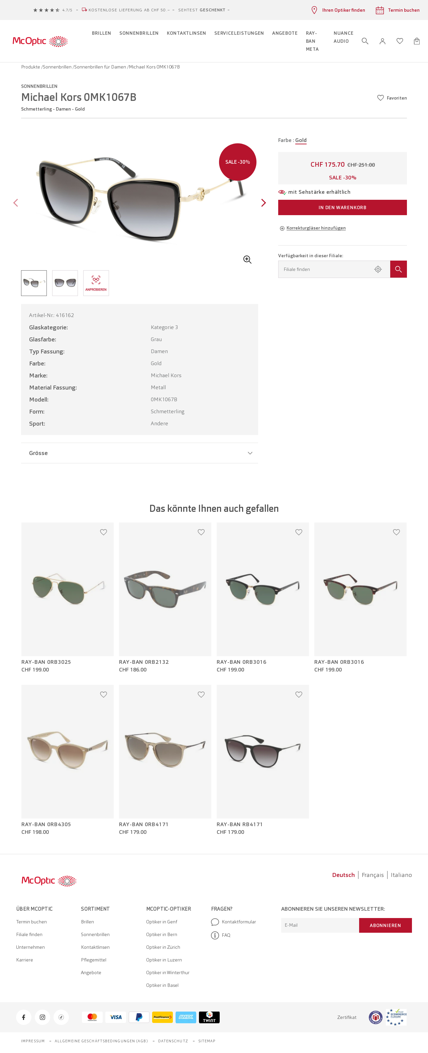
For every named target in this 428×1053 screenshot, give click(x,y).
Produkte (31, 67)
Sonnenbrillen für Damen (100, 67)
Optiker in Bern (161, 934)
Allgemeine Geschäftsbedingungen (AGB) (101, 1041)
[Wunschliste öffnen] (400, 41)
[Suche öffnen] (365, 41)
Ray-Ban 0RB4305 (46, 824)
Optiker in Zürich (163, 947)
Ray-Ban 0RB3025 (46, 662)
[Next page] (262, 203)
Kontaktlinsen (95, 947)
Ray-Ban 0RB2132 (144, 662)
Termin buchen (31, 922)
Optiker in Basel (162, 985)
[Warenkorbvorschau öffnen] (417, 41)
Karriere (24, 960)
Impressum (33, 1041)
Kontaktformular (233, 922)
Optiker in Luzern (164, 960)
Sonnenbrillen (58, 67)
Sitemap (207, 1041)
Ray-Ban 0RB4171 (144, 824)
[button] (382, 41)
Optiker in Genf (161, 922)
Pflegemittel (93, 960)
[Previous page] (17, 203)
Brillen (87, 922)
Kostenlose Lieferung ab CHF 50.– (129, 10)
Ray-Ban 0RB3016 (241, 662)
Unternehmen (30, 947)
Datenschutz (173, 1041)
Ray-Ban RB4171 (240, 824)
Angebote (91, 972)
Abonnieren (385, 925)
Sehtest (202, 10)
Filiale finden (29, 934)
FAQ (220, 935)
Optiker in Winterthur (168, 972)
